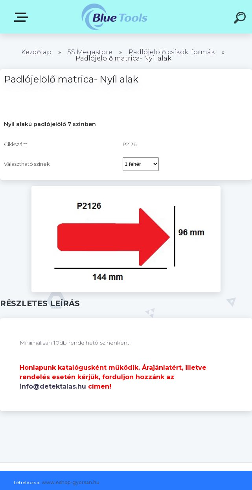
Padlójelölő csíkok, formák (172, 52)
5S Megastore (90, 52)
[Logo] (114, 17)
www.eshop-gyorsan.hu (70, 482)
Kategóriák (23, 17)
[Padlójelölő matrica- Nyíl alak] (126, 188)
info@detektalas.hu (53, 386)
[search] (241, 19)
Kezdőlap (36, 52)
